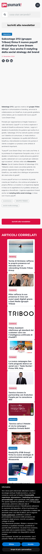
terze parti (36, 502)
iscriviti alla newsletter (21, 25)
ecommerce (7, 182)
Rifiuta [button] (11, 544)
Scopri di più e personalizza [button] (21, 549)
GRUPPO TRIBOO (22, 182)
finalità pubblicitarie (8, 515)
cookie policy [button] (34, 499)
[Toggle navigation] (37, 5)
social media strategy (10, 186)
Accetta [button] (30, 544)
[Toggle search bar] (5, 14)
